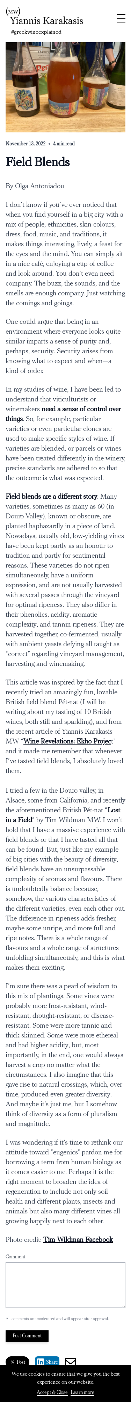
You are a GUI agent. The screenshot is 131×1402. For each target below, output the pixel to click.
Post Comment (27, 1336)
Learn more (82, 1392)
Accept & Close (52, 1392)
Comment (15, 1257)
